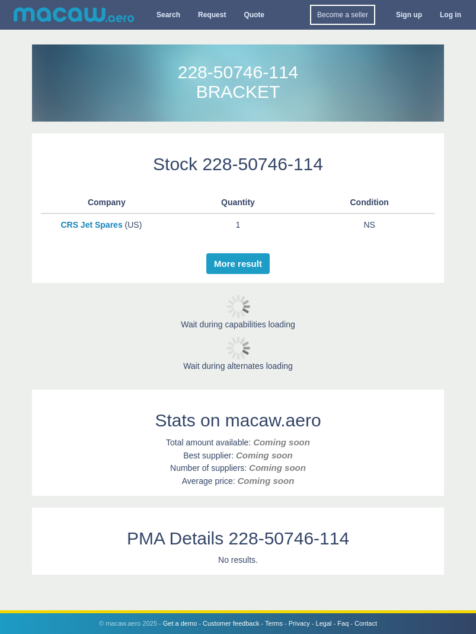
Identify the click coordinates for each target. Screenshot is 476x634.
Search (168, 15)
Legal (324, 623)
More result (238, 264)
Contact (365, 623)
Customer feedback (231, 623)
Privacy (299, 623)
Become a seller (342, 15)
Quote (254, 15)
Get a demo (180, 623)
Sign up (409, 15)
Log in (450, 15)
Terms (274, 623)
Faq (343, 623)
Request (212, 15)
